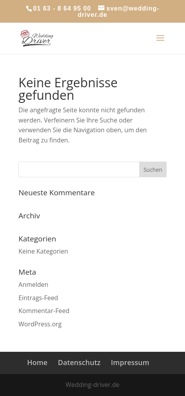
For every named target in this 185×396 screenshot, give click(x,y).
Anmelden (33, 284)
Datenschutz (79, 362)
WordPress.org (39, 324)
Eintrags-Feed (38, 297)
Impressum (130, 362)
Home (37, 362)
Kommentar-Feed (43, 310)
